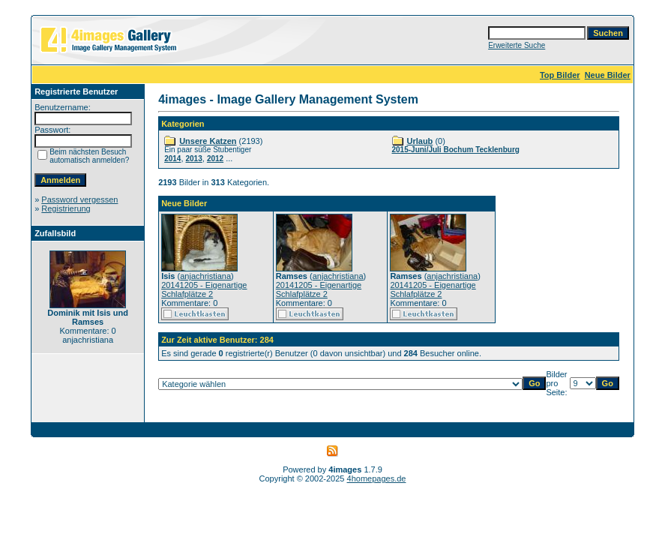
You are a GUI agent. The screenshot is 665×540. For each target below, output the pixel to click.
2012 (215, 158)
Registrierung (65, 208)
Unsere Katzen (207, 141)
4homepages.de (376, 478)
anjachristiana (205, 276)
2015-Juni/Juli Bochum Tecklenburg (456, 150)
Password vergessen (79, 199)
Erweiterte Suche (516, 45)
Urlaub (420, 141)
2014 (172, 158)
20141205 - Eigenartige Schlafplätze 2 (204, 289)
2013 (194, 158)
